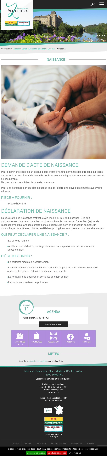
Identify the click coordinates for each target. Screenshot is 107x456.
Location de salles (20, 343)
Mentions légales (58, 443)
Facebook (70, 342)
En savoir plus (75, 453)
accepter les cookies (38, 361)
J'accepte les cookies (36, 453)
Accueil (17, 48)
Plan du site (41, 443)
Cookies (90, 443)
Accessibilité (76, 443)
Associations (53, 342)
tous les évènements (53, 324)
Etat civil (51, 48)
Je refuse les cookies (57, 453)
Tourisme (87, 342)
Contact (27, 443)
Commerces (36, 342)
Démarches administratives (34, 48)
